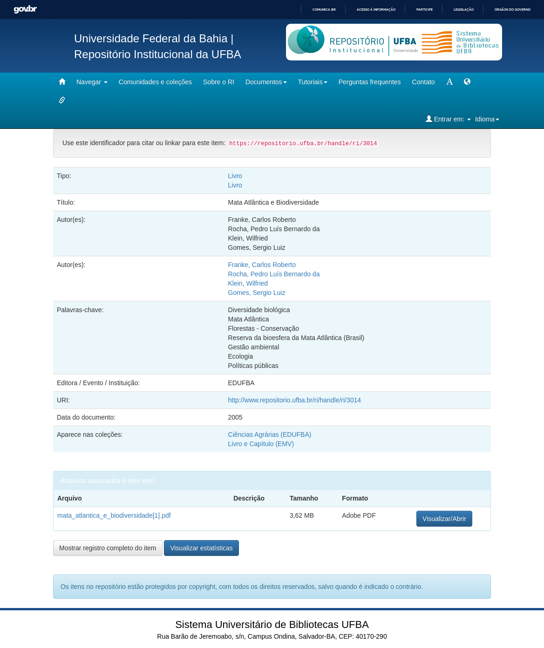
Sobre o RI (218, 82)
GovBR (25, 9)
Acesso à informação (376, 9)
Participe (424, 9)
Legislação (464, 9)
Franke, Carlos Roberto (262, 264)
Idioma (487, 119)
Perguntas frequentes (370, 82)
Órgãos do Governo (512, 9)
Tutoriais (312, 82)
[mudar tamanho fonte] (449, 82)
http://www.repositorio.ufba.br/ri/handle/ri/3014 (294, 400)
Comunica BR (324, 9)
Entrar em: (448, 119)
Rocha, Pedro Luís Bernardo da (274, 274)
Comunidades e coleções (155, 82)
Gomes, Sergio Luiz (257, 292)
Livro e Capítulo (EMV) (261, 444)
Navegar (92, 82)
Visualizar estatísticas (201, 548)
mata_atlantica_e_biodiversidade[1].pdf (114, 515)
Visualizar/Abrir (444, 518)
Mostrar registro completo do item (107, 548)
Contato (423, 82)
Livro (235, 176)
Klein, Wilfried (248, 283)
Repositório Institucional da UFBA (157, 54)
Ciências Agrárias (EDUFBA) (270, 434)
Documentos (266, 82)
